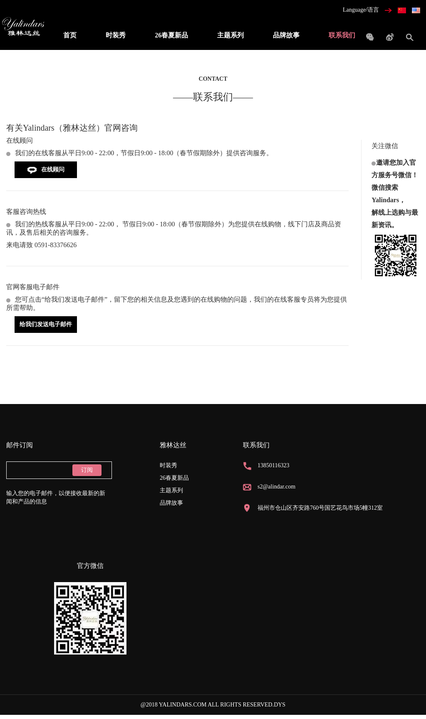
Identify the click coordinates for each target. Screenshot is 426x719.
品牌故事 (286, 35)
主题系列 (230, 35)
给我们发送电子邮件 (46, 324)
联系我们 (342, 35)
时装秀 (116, 35)
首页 (70, 35)
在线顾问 (45, 170)
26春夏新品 (171, 35)
